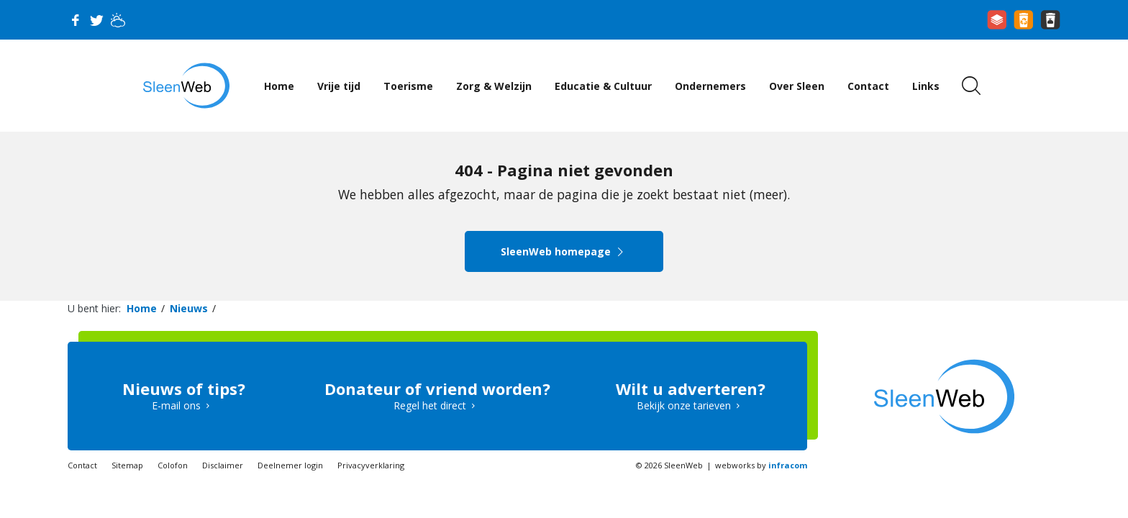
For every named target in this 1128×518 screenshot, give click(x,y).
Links (926, 86)
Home (279, 86)
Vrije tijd (338, 86)
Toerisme (408, 86)
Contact (868, 86)
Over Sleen (796, 86)
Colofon (173, 465)
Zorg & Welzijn (494, 86)
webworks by (761, 465)
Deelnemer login (290, 465)
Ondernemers (710, 86)
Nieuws (189, 308)
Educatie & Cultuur (603, 86)
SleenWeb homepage (564, 251)
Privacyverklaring (370, 465)
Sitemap (127, 465)
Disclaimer (222, 465)
